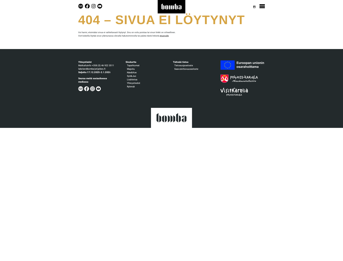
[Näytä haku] (249, 6)
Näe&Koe (132, 72)
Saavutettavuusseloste (186, 69)
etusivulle (164, 35)
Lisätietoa (132, 79)
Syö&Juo (131, 76)
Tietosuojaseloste (183, 65)
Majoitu (131, 69)
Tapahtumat (133, 65)
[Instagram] (92, 90)
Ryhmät (131, 86)
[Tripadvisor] (80, 90)
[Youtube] (98, 90)
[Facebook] (86, 90)
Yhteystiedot (133, 83)
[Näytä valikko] (262, 6)
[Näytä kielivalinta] (255, 7)
